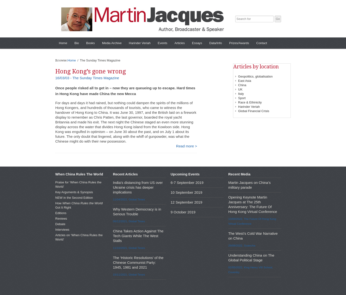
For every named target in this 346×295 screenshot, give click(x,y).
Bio (76, 43)
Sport (242, 98)
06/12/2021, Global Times (129, 221)
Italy (241, 94)
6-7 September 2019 (187, 183)
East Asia (244, 81)
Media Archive (112, 43)
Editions (60, 213)
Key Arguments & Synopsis (74, 192)
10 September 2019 (186, 192)
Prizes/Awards (239, 43)
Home (63, 43)
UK (240, 89)
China (242, 85)
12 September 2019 (186, 202)
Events (162, 43)
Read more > (186, 146)
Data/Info (215, 43)
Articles (179, 43)
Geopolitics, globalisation (255, 76)
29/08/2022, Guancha (241, 245)
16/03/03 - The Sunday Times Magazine (87, 78)
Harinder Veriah (139, 43)
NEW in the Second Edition (74, 197)
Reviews (61, 218)
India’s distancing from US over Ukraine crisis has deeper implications (138, 187)
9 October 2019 (183, 212)
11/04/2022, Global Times (129, 199)
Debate (60, 224)
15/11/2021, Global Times (129, 274)
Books (90, 43)
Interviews (62, 229)
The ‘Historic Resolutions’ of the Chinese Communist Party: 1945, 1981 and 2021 (138, 262)
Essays (197, 43)
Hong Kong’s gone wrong (90, 71)
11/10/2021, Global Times (129, 247)
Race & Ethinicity (250, 102)
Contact (261, 43)
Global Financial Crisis (253, 111)
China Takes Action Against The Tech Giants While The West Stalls (138, 236)
